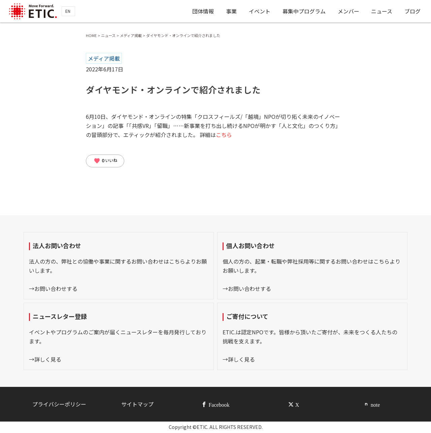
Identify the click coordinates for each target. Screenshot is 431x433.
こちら (224, 135)
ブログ (412, 11)
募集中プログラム (304, 11)
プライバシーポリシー (59, 404)
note (375, 404)
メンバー (348, 11)
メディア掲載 (104, 58)
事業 (231, 11)
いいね (105, 161)
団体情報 (203, 11)
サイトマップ (137, 404)
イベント (259, 11)
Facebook (218, 404)
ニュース (381, 11)
